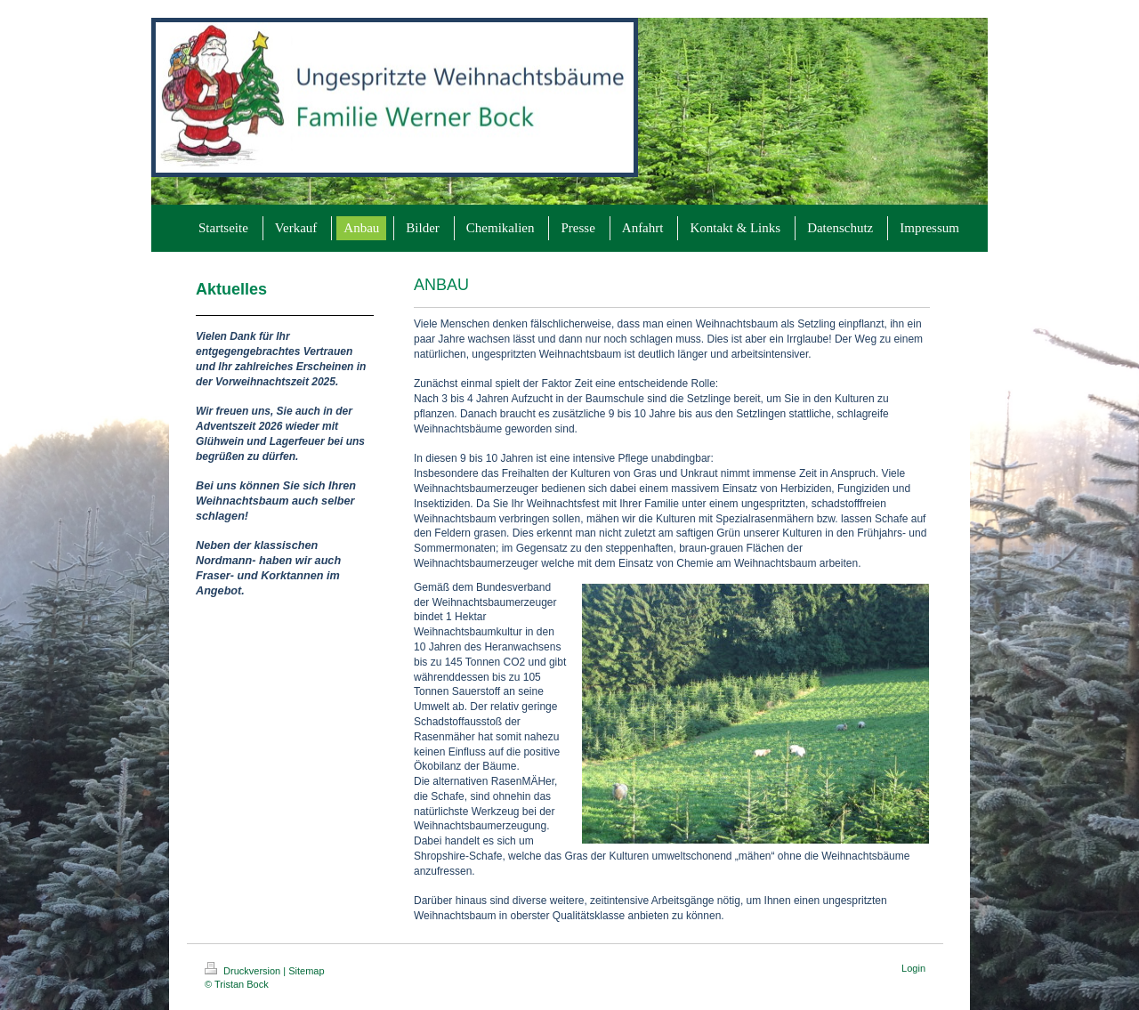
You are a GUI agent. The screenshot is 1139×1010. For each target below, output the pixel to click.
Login (913, 968)
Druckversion (244, 971)
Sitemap (306, 971)
